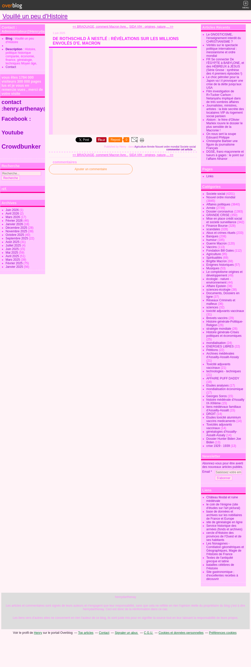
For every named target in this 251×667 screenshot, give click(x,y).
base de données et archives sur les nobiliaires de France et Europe (224, 515)
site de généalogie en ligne (224, 522)
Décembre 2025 (17, 228)
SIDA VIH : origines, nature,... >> (151, 26)
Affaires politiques (218, 204)
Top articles (86, 633)
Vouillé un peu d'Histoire (35, 16)
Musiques (212, 268)
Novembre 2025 (17, 231)
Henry (38, 633)
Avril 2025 (13, 256)
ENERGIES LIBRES (220, 346)
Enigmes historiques (220, 265)
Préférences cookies (223, 633)
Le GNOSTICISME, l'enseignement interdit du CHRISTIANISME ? (223, 38)
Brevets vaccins (217, 318)
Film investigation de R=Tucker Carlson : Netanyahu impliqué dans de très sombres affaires (223, 97)
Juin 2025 (13, 249)
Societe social (188, 146)
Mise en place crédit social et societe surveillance (224, 220)
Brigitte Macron (216, 261)
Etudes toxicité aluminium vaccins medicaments (223, 419)
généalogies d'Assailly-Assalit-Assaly (221, 433)
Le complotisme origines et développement (224, 273)
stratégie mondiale (218, 328)
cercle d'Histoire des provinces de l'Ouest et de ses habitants (223, 536)
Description (14, 49)
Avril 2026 (13, 213)
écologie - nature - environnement (218, 280)
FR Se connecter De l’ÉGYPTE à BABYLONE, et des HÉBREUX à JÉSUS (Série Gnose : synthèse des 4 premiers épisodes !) (225, 66)
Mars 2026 (13, 217)
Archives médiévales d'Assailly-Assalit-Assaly (222, 355)
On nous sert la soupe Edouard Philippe (221, 135)
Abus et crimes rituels (221, 233)
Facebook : (16, 119)
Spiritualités (214, 257)
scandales (213, 229)
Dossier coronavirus (219, 211)
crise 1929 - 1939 (218, 446)
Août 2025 (13, 242)
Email (206, 471)
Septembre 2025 (17, 238)
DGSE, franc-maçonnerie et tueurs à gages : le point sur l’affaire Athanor (225, 155)
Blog (9, 38)
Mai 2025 (12, 252)
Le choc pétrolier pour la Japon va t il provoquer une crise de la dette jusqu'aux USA (224, 82)
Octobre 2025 (15, 235)
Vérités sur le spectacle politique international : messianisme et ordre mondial (222, 50)
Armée (150, 146)
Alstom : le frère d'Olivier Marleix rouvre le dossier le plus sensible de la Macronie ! (224, 125)
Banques (212, 236)
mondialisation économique (224, 389)
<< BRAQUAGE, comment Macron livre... (100, 26)
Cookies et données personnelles (180, 633)
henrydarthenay (125, 597)
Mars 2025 (13, 259)
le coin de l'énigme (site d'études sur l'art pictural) (223, 506)
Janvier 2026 (15, 224)
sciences (212, 307)
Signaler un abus (126, 633)
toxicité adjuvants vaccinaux (225, 311)
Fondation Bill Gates (220, 250)
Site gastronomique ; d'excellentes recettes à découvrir (222, 575)
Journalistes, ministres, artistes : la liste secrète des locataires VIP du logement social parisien (225, 111)
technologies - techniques (223, 371)
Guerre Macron (216, 243)
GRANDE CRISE (217, 215)
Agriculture (140, 146)
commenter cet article (179, 149)
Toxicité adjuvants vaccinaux (218, 366)
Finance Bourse (217, 225)
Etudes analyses (217, 385)
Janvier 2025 (15, 267)
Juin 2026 (13, 210)
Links (209, 176)
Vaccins (211, 247)
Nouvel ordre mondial (167, 146)
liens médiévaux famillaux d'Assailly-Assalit (223, 408)
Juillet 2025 (14, 245)
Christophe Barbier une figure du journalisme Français (222, 144)
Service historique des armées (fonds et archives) (224, 527)
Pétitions (212, 350)
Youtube (13, 132)
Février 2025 (15, 263)
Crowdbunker (22, 146)
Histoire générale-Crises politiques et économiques (224, 334)
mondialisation (216, 343)
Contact (11, 67)
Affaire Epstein (216, 286)
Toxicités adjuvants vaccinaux (219, 426)
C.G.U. (148, 633)
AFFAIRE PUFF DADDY (222, 378)
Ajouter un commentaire (91, 169)
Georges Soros (216, 396)
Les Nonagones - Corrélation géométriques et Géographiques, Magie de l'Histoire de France (225, 549)
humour (211, 240)
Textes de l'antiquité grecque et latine (219, 559)
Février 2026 (15, 220)
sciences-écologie (218, 289)
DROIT (211, 414)
